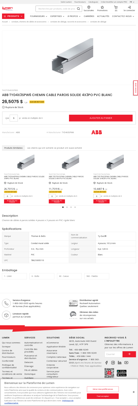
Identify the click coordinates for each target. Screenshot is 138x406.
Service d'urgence (21, 300)
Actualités (103, 16)
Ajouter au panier (101, 118)
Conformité (8, 361)
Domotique (29, 374)
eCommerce (53, 342)
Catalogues (93, 2)
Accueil (5, 21)
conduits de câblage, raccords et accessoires (68, 21)
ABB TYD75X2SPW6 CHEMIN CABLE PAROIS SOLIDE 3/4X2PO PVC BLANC (110, 177)
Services (29, 337)
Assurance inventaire (52, 351)
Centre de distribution (8, 351)
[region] (69, 392)
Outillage (28, 378)
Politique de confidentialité (9, 366)
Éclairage (28, 366)
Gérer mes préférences (103, 389)
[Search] (59, 9)
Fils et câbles (30, 370)
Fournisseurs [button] (37, 16)
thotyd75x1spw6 (57, 174)
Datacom (28, 362)
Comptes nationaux (56, 357)
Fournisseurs (80, 2)
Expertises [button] (56, 16)
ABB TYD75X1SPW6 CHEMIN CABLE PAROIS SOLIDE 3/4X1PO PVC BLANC (66, 177)
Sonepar (6, 346)
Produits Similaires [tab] (13, 148)
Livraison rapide (21, 313)
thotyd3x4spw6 (11, 174)
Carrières (89, 16)
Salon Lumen (66, 2)
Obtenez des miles (89, 312)
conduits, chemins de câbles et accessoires (28, 21)
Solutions (53, 337)
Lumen (5, 337)
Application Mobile (56, 346)
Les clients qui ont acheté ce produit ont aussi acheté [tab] (54, 148)
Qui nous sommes (11, 342)
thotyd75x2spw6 (101, 174)
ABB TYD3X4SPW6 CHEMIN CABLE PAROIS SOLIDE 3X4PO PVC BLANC (24, 177)
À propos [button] (73, 16)
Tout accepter (103, 396)
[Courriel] (114, 354)
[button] (63, 207)
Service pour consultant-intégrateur (53, 374)
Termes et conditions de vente (12, 372)
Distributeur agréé (89, 300)
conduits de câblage (98, 21)
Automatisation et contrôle (33, 343)
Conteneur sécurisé (57, 361)
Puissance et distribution (30, 356)
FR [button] (131, 2)
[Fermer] (134, 392)
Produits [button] (13, 16)
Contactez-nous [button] (122, 16)
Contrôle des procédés (30, 350)
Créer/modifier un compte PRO (114, 2)
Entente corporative (52, 366)
